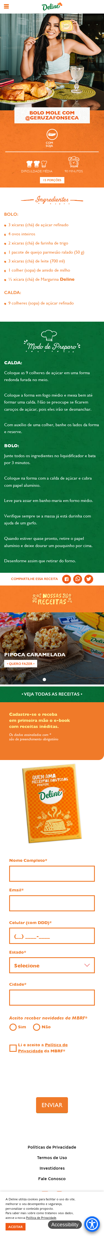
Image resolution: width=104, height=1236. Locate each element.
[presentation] (52, 1077)
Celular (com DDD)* (30, 922)
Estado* (17, 952)
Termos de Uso (52, 1158)
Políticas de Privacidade (52, 1147)
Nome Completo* (28, 860)
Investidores (52, 1168)
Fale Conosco (52, 1179)
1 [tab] (44, 679)
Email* (16, 890)
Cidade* (17, 984)
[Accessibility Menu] (92, 1224)
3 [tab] (59, 679)
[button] (6, 6)
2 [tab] (52, 679)
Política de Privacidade (41, 1218)
